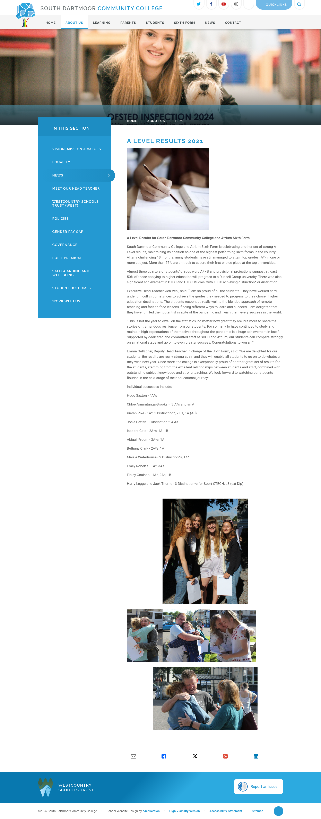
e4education (150, 811)
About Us (156, 121)
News (180, 121)
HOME (132, 121)
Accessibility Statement (225, 811)
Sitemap (257, 811)
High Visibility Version (184, 811)
